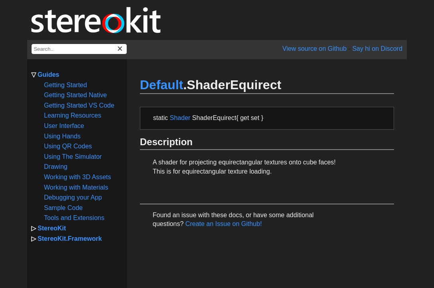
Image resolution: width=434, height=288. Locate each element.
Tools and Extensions (74, 217)
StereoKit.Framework (70, 238)
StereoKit (52, 228)
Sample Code (63, 207)
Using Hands (62, 136)
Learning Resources (72, 115)
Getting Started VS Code (79, 105)
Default (161, 85)
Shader (180, 117)
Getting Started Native (75, 95)
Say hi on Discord (377, 48)
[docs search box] (79, 49)
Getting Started (65, 85)
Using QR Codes (68, 146)
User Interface (64, 125)
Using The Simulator (73, 156)
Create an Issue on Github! (223, 223)
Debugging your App (73, 197)
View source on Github (315, 48)
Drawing (56, 166)
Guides (48, 74)
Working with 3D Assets (77, 177)
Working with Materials (76, 187)
